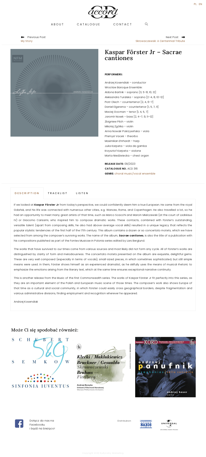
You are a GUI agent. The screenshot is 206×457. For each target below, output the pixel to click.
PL (195, 4)
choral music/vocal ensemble (135, 173)
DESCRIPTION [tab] (27, 193)
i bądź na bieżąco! (42, 424)
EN (200, 4)
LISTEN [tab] (82, 193)
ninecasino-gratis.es (14, 454)
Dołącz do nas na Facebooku (42, 418)
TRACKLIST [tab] (58, 193)
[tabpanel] (103, 255)
